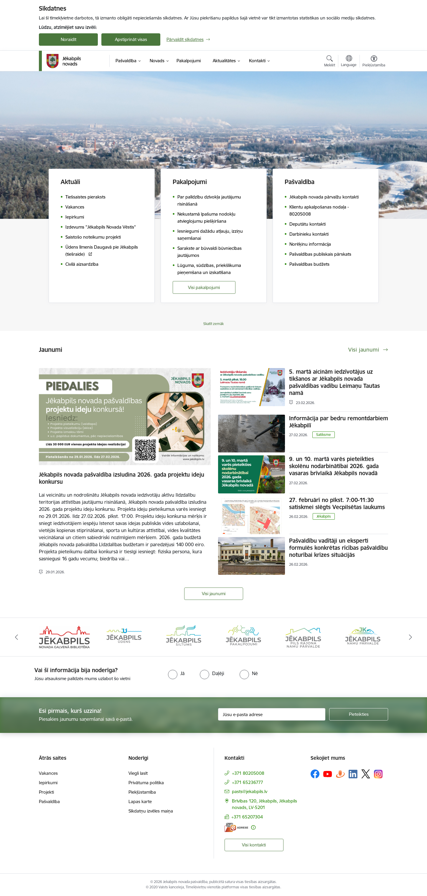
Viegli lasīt (138, 773)
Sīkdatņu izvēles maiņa (150, 811)
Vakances (48, 773)
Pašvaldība (49, 801)
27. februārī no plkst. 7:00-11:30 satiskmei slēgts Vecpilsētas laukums (337, 503)
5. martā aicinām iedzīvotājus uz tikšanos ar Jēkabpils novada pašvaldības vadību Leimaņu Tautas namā (334, 382)
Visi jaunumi (213, 593)
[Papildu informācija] (253, 827)
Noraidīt (68, 39)
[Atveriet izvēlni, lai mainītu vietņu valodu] (349, 61)
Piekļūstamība (142, 792)
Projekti (46, 792)
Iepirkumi (48, 782)
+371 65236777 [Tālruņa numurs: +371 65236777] (247, 782)
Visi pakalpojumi (204, 287)
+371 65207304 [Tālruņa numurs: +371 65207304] (247, 817)
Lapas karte (140, 801)
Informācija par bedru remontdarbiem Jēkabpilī (338, 422)
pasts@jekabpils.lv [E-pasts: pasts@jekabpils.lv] (249, 791)
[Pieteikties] (358, 714)
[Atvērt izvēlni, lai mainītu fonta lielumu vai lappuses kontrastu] (374, 62)
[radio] (176, 673)
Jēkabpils (323, 516)
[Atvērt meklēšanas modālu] (329, 62)
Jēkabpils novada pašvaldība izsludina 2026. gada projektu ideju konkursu (121, 478)
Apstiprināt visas (131, 39)
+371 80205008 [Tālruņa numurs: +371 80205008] (248, 773)
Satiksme (323, 434)
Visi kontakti (254, 845)
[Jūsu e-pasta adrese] (272, 714)
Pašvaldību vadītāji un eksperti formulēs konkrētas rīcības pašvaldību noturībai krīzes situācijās (338, 547)
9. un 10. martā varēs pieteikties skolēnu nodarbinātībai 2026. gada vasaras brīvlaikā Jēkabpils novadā (334, 466)
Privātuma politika (146, 782)
